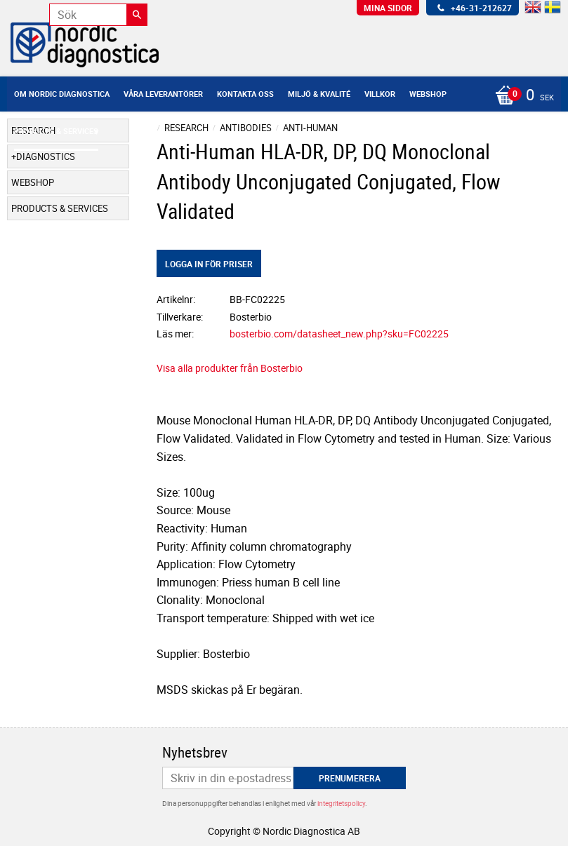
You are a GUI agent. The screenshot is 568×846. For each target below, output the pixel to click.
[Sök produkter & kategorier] (98, 15)
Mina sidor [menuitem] (388, 7)
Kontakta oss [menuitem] (245, 93)
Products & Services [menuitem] (56, 131)
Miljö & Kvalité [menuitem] (319, 93)
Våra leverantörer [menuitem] (163, 93)
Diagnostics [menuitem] (45, 156)
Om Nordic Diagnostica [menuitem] (62, 93)
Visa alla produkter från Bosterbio (230, 368)
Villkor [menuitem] (379, 93)
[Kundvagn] (521, 96)
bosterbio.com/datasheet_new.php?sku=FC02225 (339, 333)
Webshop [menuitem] (428, 93)
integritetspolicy (341, 803)
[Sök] (136, 14)
